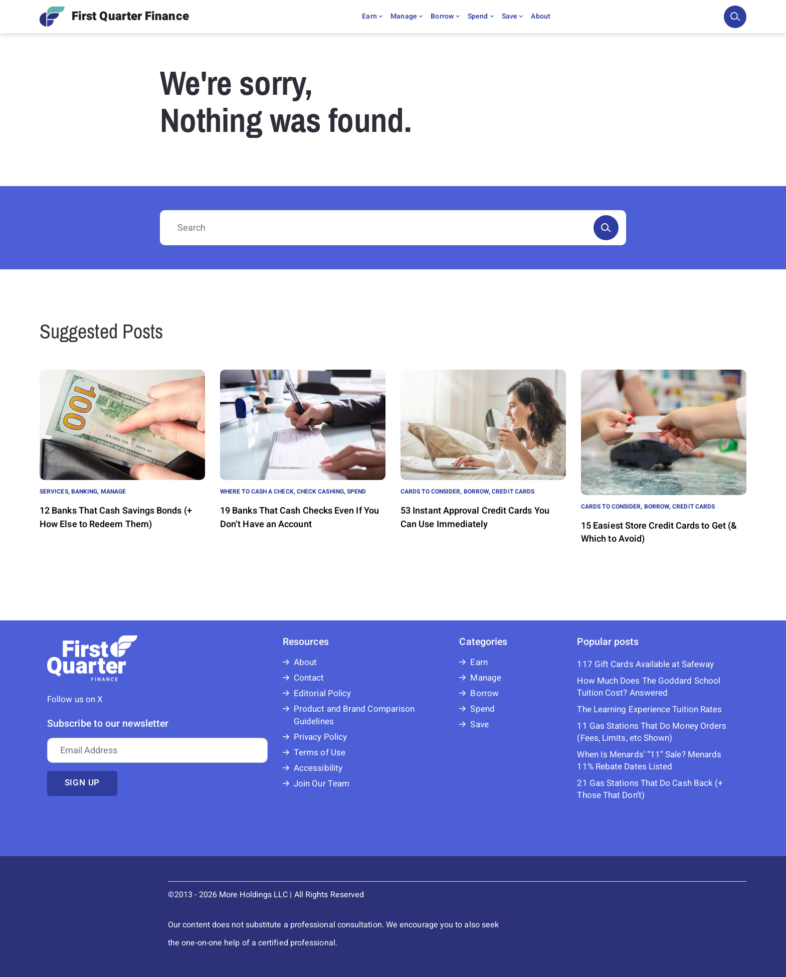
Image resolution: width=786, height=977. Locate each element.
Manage (406, 16)
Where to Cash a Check (257, 491)
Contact (309, 678)
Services (54, 491)
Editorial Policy (322, 693)
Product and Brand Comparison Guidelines (354, 715)
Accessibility (318, 768)
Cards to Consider (430, 491)
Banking (84, 491)
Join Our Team (321, 783)
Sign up (82, 782)
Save (512, 16)
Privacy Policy (320, 737)
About (540, 16)
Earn (372, 16)
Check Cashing (320, 491)
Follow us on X (75, 699)
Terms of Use (319, 752)
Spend (481, 16)
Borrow (445, 16)
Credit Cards (513, 491)
